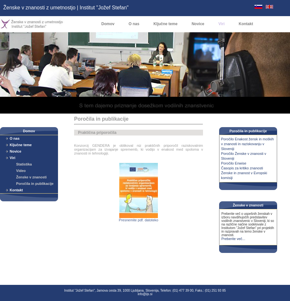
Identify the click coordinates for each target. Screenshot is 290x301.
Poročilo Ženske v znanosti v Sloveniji (243, 156)
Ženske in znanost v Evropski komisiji (244, 175)
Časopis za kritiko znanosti (242, 168)
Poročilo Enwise (233, 163)
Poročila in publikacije (34, 184)
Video (21, 171)
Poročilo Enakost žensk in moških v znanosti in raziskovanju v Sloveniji (247, 144)
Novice (198, 24)
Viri (221, 24)
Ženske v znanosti (31, 177)
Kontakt (246, 24)
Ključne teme (165, 24)
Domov (108, 24)
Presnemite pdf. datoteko (138, 218)
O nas (134, 24)
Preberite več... (233, 239)
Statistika (24, 164)
